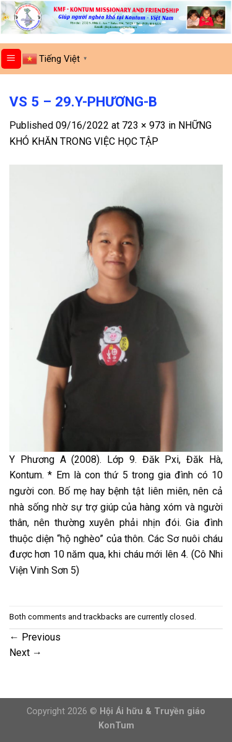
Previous (35, 637)
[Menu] (11, 59)
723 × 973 (144, 125)
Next (25, 652)
